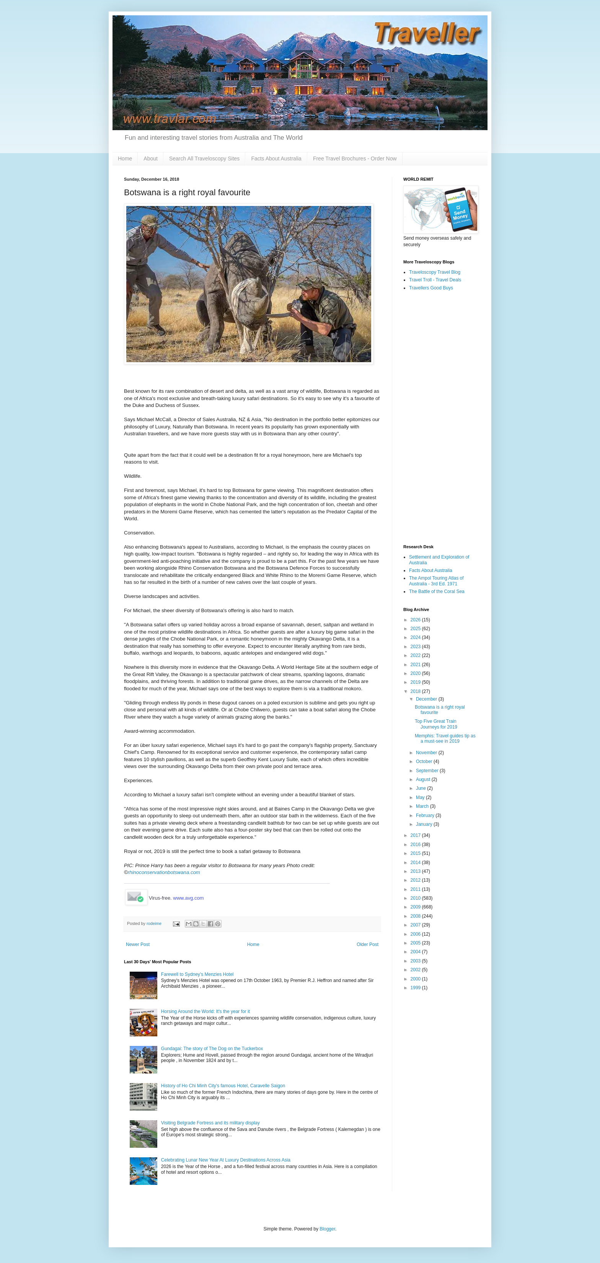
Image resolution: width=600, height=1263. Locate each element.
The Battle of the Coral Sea (437, 591)
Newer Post (138, 944)
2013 (416, 871)
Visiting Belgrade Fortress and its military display (210, 1123)
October (425, 761)
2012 (416, 880)
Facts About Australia (276, 158)
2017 (416, 835)
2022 (416, 655)
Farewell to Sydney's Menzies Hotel (197, 974)
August (424, 779)
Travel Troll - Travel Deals (435, 280)
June (421, 788)
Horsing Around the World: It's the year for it (205, 1011)
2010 (416, 898)
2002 (416, 969)
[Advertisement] (439, 418)
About (150, 158)
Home (125, 158)
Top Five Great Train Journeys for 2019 (436, 724)
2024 (416, 637)
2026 (416, 620)
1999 (416, 987)
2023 (416, 646)
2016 (416, 844)
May (421, 797)
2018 (416, 691)
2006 (416, 934)
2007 (416, 925)
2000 (416, 979)
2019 (416, 682)
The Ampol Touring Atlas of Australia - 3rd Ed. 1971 (436, 580)
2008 (416, 916)
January (425, 824)
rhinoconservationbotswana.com (164, 872)
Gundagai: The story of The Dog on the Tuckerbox (212, 1048)
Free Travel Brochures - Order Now (355, 158)
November (427, 752)
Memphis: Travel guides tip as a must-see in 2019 (445, 738)
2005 (416, 943)
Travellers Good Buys (431, 288)
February (425, 815)
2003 (416, 961)
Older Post (367, 944)
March (423, 806)
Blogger (327, 1229)
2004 (416, 951)
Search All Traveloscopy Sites (204, 158)
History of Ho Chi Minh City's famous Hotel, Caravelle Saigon (223, 1085)
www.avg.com (188, 898)
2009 (416, 907)
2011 (416, 889)
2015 (416, 853)
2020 (416, 673)
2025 (416, 628)
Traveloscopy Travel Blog (434, 272)
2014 (416, 862)
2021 (416, 664)
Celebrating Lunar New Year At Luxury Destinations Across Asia (225, 1160)
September (428, 770)
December (427, 699)
